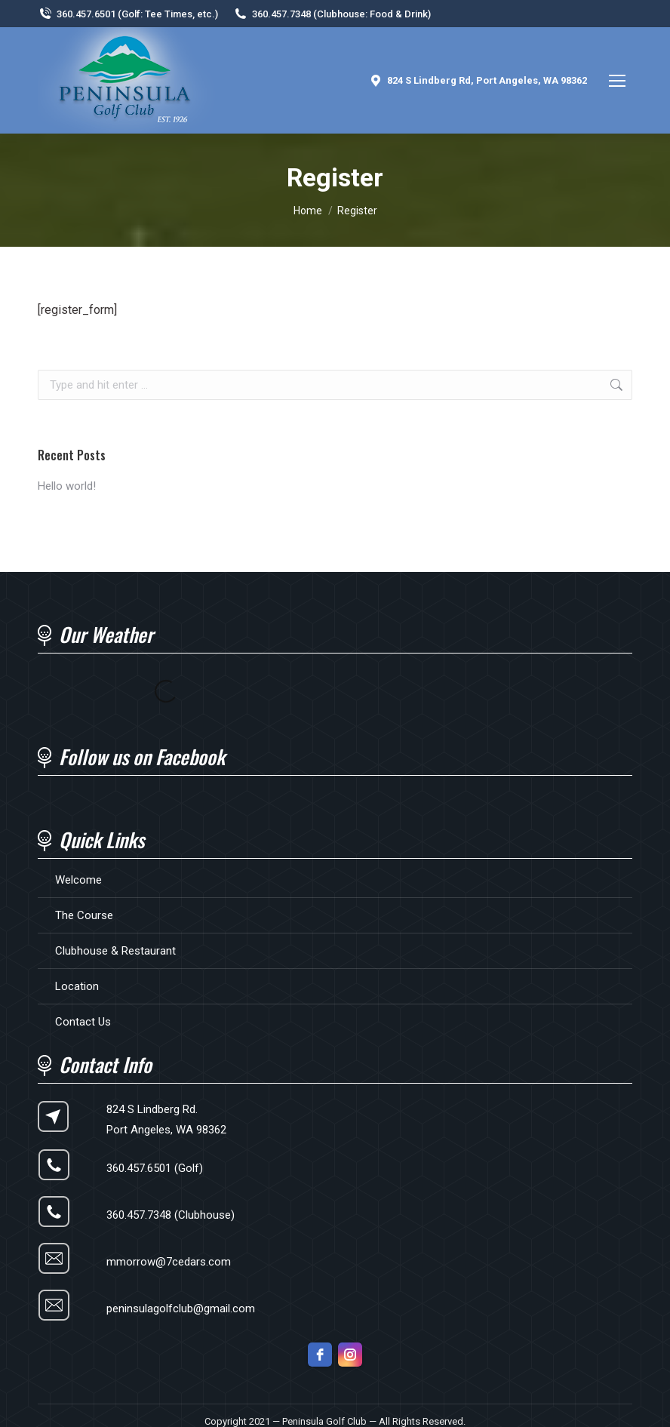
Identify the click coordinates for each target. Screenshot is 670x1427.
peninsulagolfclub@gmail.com (180, 1308)
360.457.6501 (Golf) (154, 1168)
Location (77, 986)
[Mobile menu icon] (617, 81)
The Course (84, 915)
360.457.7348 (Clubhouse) (170, 1215)
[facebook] (320, 1354)
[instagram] (350, 1354)
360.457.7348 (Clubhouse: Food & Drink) (332, 14)
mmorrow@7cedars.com (168, 1262)
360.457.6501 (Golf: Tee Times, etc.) (128, 14)
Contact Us (83, 1022)
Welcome (78, 880)
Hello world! (67, 486)
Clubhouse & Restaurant (115, 951)
